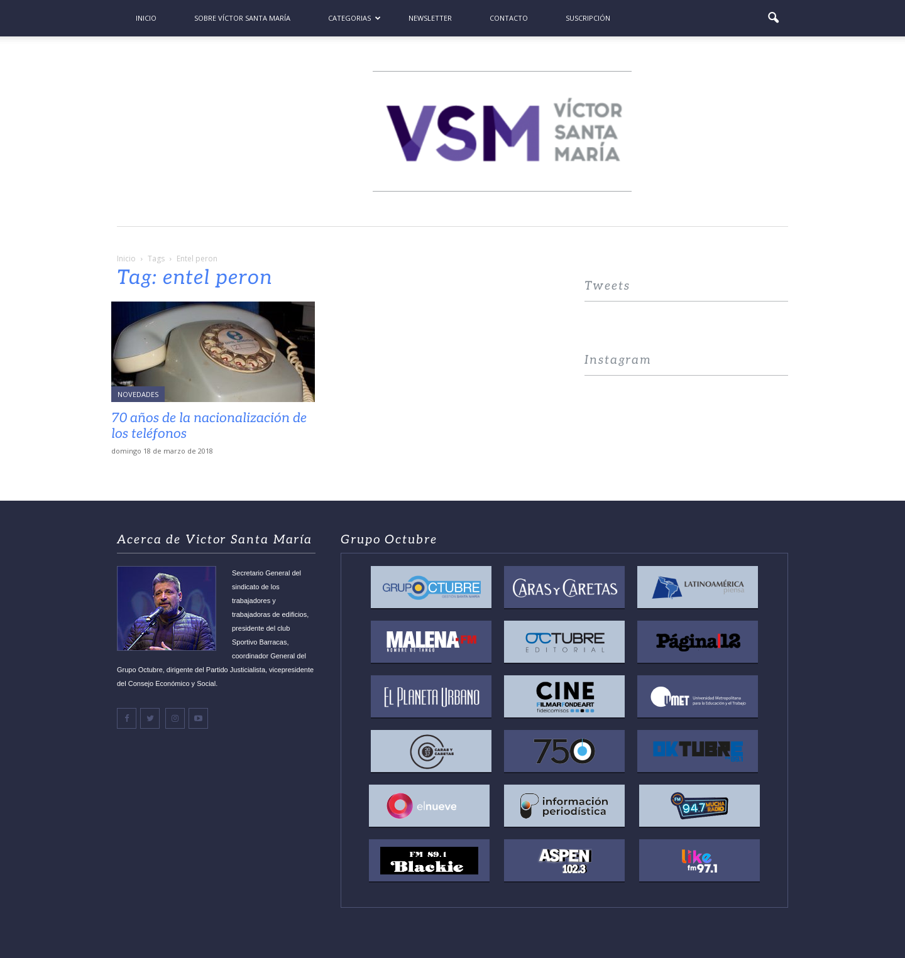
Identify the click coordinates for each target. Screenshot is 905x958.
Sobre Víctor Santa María (242, 18)
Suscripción (588, 18)
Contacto (509, 18)
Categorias (354, 18)
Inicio (146, 18)
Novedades (138, 394)
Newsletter (430, 18)
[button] (773, 18)
